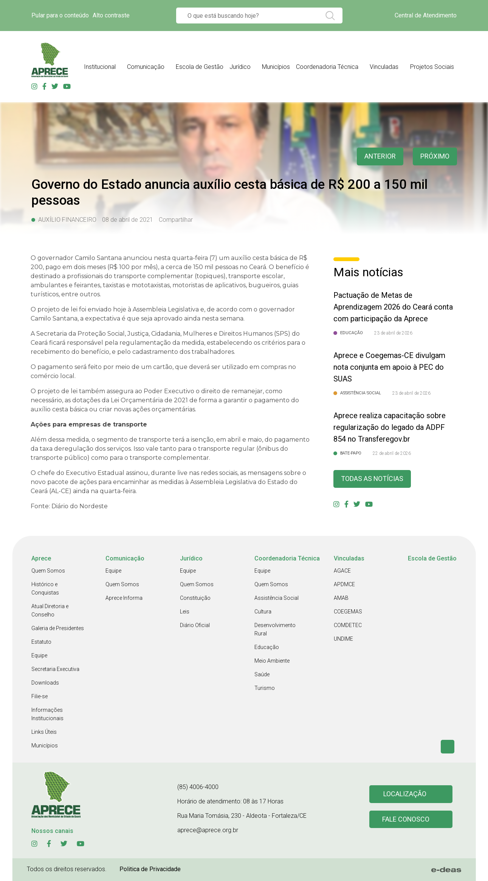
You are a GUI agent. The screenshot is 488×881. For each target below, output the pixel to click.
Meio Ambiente (272, 661)
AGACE (342, 571)
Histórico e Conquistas (45, 588)
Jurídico (240, 66)
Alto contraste (111, 15)
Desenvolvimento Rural (275, 629)
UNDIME (343, 639)
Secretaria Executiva (55, 669)
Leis (184, 612)
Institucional (100, 66)
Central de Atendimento (426, 15)
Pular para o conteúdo (60, 15)
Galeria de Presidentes (57, 628)
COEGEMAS (348, 612)
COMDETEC (348, 625)
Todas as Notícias (372, 479)
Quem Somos (48, 571)
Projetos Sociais (432, 66)
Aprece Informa (124, 598)
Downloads (45, 683)
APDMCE (344, 584)
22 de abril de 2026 (392, 453)
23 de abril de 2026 (393, 333)
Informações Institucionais (47, 714)
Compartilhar (176, 219)
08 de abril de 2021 (127, 219)
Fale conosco (406, 819)
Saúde (262, 674)
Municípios (276, 66)
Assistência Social (276, 598)
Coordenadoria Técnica (327, 66)
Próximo (434, 156)
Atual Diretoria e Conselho (49, 610)
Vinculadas (384, 66)
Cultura (262, 612)
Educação (266, 647)
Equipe (39, 655)
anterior (380, 156)
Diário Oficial (195, 625)
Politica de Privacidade (150, 869)
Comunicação (145, 66)
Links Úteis (44, 732)
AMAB (341, 598)
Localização (404, 794)
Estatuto (41, 642)
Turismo (264, 688)
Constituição (195, 598)
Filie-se (39, 696)
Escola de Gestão (199, 66)
